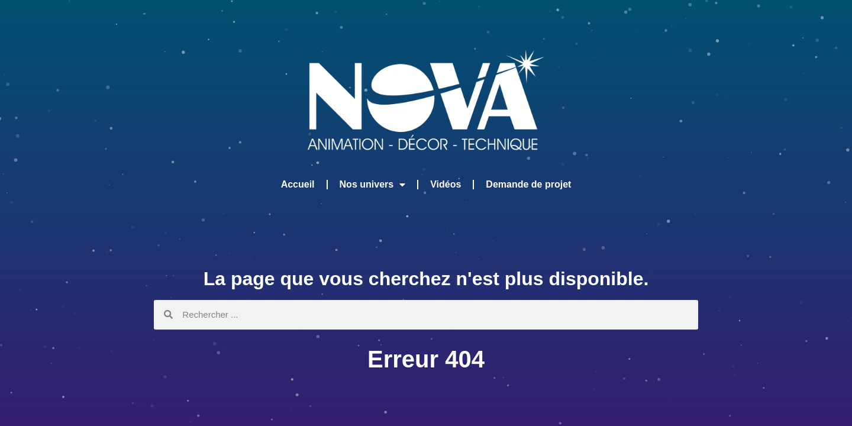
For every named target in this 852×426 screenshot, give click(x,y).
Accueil (298, 184)
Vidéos (445, 184)
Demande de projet (528, 184)
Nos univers (373, 184)
